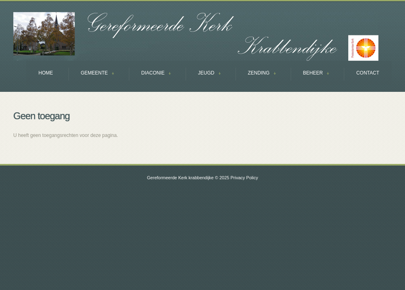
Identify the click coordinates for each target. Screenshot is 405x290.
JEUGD (203, 74)
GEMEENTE (91, 74)
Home (46, 73)
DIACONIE (150, 74)
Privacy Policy (244, 177)
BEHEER (310, 74)
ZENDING (256, 74)
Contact (367, 73)
